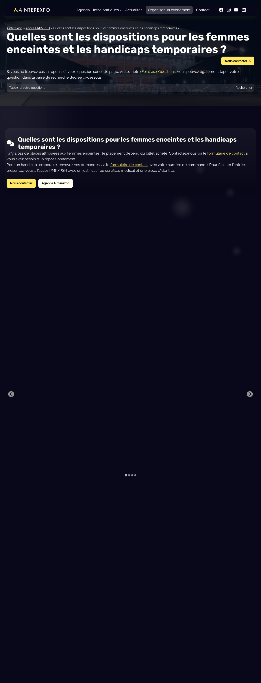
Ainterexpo (14, 28)
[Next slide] (250, 372)
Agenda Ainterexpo (55, 183)
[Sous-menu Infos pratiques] (121, 10)
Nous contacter (236, 61)
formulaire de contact (226, 153)
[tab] (126, 431)
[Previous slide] (11, 372)
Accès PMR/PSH (38, 28)
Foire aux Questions (159, 71)
